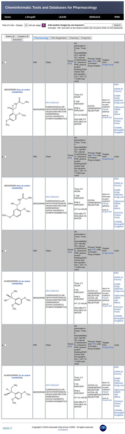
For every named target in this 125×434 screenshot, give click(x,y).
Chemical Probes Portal (118, 120)
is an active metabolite (21, 282)
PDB (94, 61)
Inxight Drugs (117, 96)
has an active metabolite (21, 90)
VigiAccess (119, 107)
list (70, 63)
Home (8, 17)
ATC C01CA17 (52, 102)
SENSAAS (94, 17)
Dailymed (118, 100)
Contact (63, 430)
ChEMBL (118, 127)
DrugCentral (107, 64)
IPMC (117, 17)
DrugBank (118, 132)
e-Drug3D (30, 17)
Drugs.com (119, 103)
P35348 (105, 109)
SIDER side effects (117, 111)
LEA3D (62, 17)
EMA (116, 84)
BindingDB (119, 130)
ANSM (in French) (118, 90)
